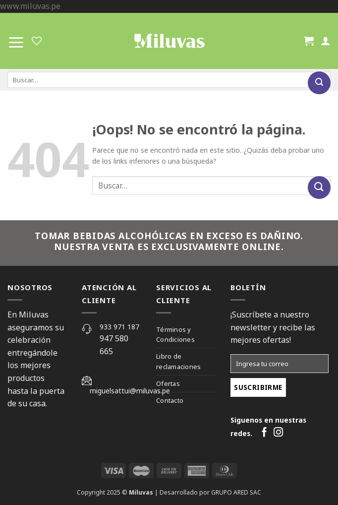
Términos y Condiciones (175, 334)
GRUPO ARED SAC (236, 492)
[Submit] (319, 82)
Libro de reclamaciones (178, 361)
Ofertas (168, 383)
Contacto (169, 400)
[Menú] (16, 40)
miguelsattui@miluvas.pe (130, 390)
